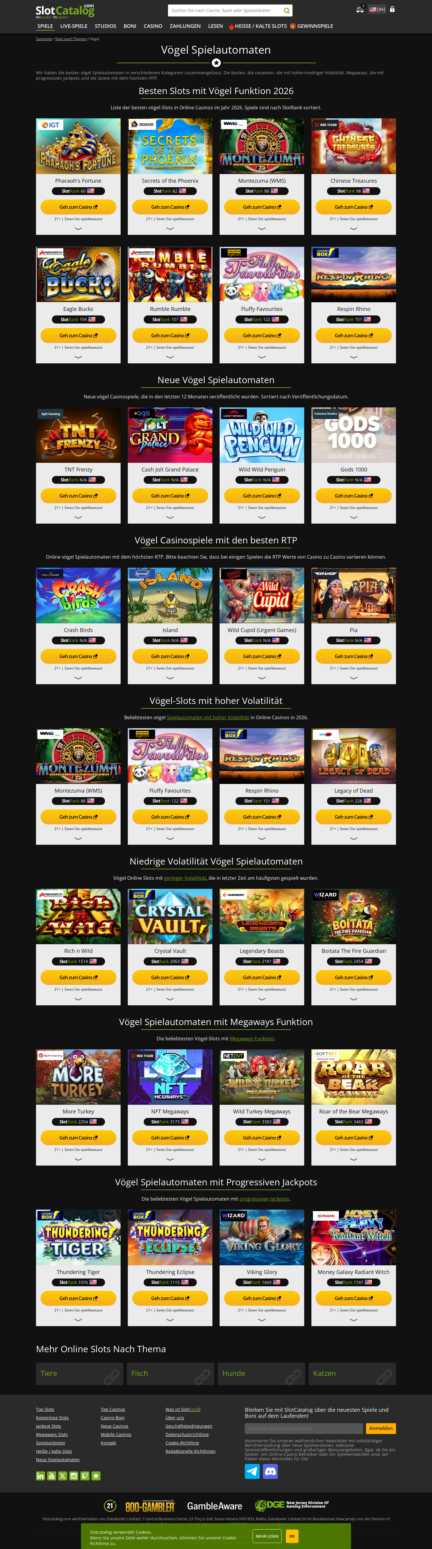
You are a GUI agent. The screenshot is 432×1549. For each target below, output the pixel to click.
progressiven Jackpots (264, 1199)
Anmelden (381, 1428)
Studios (105, 25)
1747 (353, 1282)
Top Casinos (113, 1409)
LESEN (215, 25)
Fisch (139, 1373)
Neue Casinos (114, 1426)
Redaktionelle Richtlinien (191, 1451)
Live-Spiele (73, 25)
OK (292, 1536)
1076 (78, 1282)
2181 (261, 961)
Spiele (45, 25)
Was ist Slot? (183, 1409)
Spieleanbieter (50, 1443)
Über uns (175, 1417)
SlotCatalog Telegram (252, 1469)
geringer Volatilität (185, 878)
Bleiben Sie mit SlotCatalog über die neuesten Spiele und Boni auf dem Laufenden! (316, 1413)
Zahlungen (185, 25)
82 (170, 191)
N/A (78, 479)
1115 (170, 1282)
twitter (62, 1473)
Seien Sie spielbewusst (83, 218)
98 (354, 191)
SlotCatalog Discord (270, 1469)
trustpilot (96, 1473)
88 (262, 191)
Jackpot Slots (48, 1426)
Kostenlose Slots (52, 1417)
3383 (261, 1121)
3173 (170, 1121)
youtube (51, 1473)
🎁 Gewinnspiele (311, 25)
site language (372, 8)
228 (353, 801)
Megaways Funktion (252, 1038)
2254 (78, 1121)
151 (353, 319)
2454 (353, 961)
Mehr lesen (267, 1536)
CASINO (153, 25)
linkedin (40, 1473)
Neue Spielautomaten (58, 1459)
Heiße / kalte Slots (261, 25)
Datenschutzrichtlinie (187, 1434)
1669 (261, 1282)
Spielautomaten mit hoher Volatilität (208, 717)
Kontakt (108, 1443)
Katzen (324, 1373)
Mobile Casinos (116, 1434)
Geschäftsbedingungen (189, 1426)
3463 (353, 1121)
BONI (130, 25)
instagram (73, 1473)
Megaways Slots (52, 1434)
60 (78, 191)
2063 (170, 961)
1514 (78, 961)
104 (78, 319)
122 (261, 319)
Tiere (48, 1373)
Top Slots (45, 1409)
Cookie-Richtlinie (182, 1443)
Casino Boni (112, 1417)
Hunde (233, 1373)
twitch (84, 1473)
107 (170, 319)
